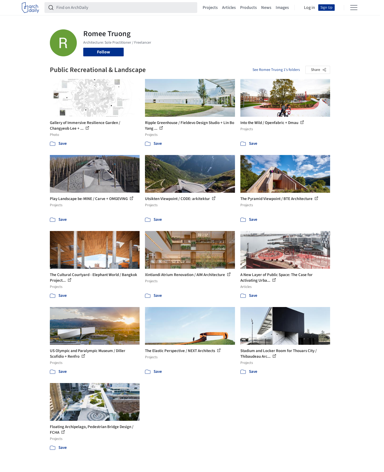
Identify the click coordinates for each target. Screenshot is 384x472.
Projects (210, 8)
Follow (103, 52)
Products (248, 8)
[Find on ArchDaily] (125, 7)
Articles (229, 8)
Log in (309, 8)
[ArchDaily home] (30, 7)
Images (282, 8)
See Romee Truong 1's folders (276, 70)
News (266, 8)
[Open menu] (354, 7)
